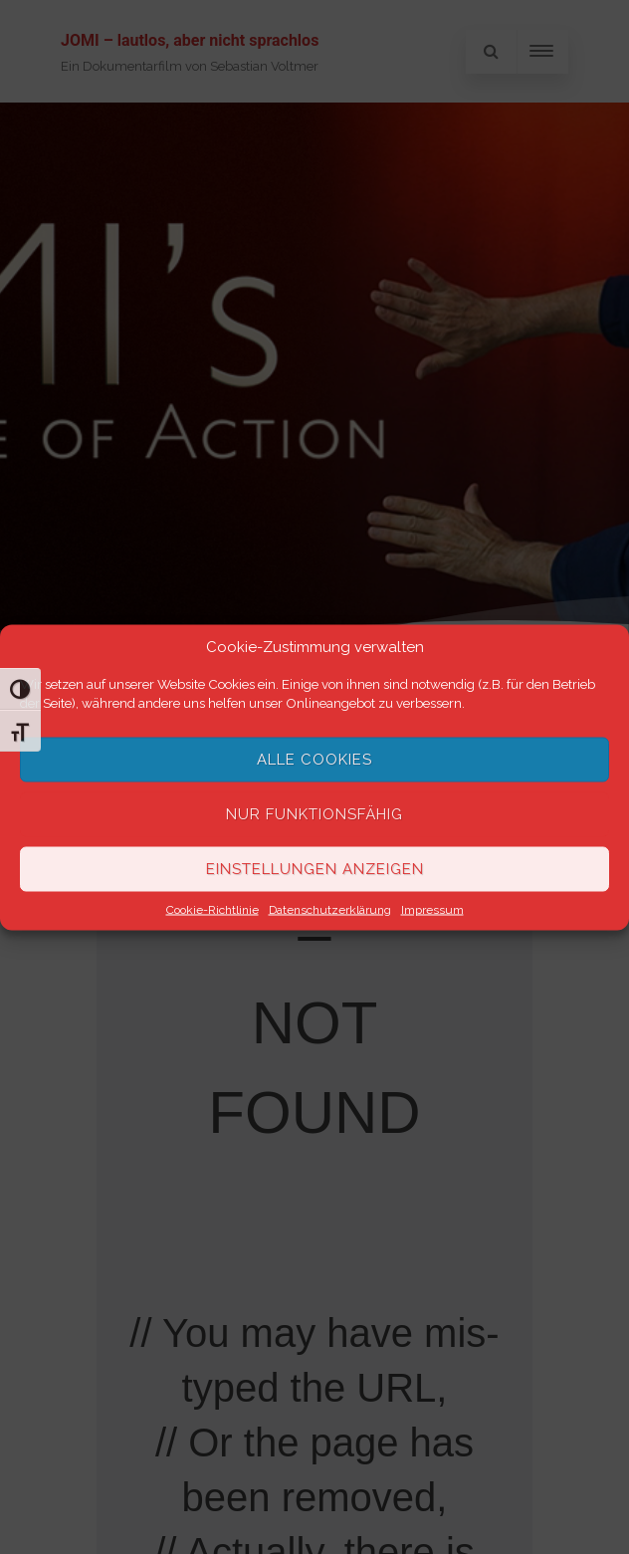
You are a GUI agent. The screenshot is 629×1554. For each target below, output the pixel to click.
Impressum (432, 909)
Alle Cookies (314, 760)
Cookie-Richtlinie (212, 909)
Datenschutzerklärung (330, 909)
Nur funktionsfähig (314, 814)
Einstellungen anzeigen (315, 869)
